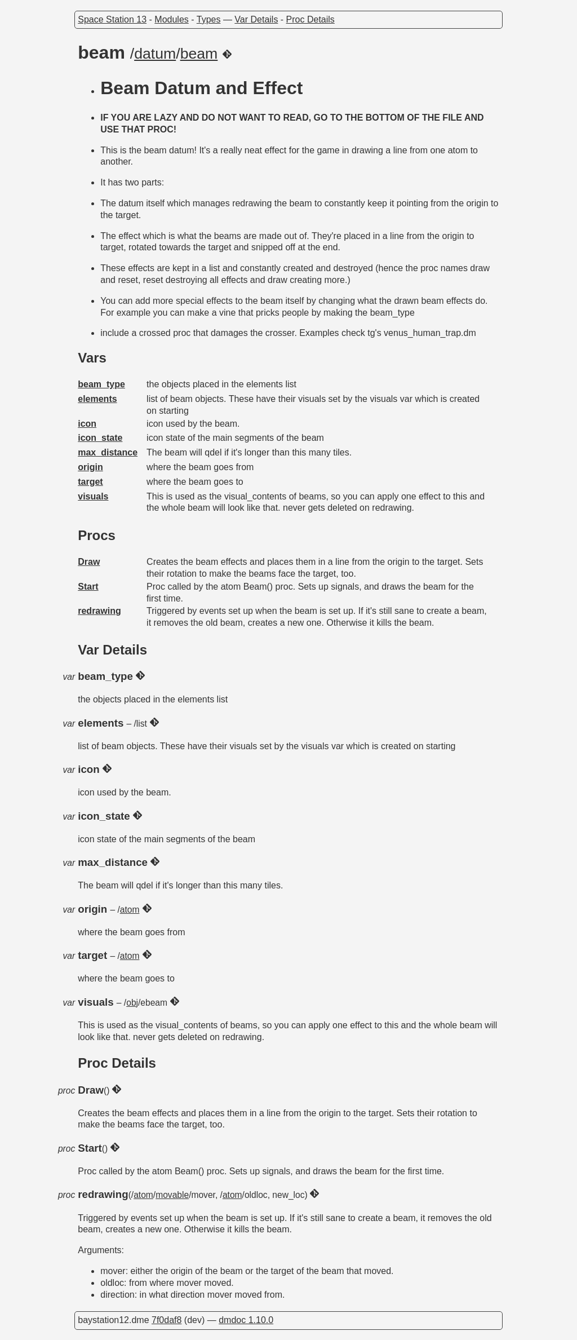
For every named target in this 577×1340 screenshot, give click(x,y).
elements (97, 399)
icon (87, 423)
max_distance (107, 452)
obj (132, 1002)
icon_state (100, 438)
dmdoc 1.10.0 (246, 1320)
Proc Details (310, 19)
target (90, 482)
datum (155, 53)
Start (88, 586)
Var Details (256, 19)
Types (209, 19)
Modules (171, 19)
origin (90, 467)
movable (172, 1195)
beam (199, 53)
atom (130, 909)
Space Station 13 (112, 19)
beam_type (101, 384)
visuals (93, 496)
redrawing (99, 611)
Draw (89, 562)
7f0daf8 (166, 1320)
